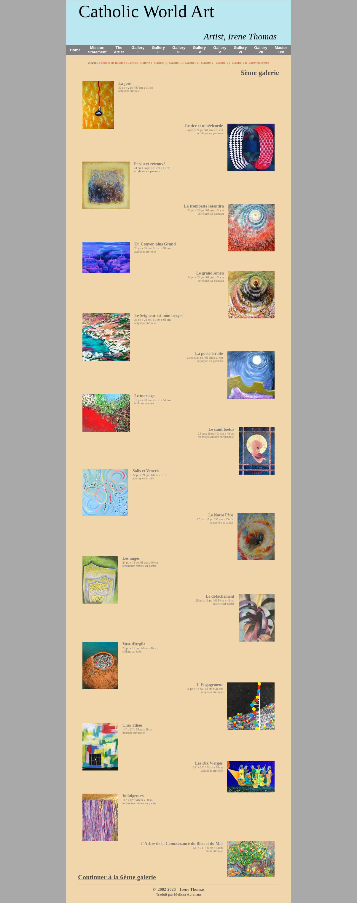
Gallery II (158, 49)
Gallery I (137, 49)
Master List (281, 49)
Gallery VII (260, 49)
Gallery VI (240, 49)
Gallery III (178, 49)
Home (75, 50)
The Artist (119, 49)
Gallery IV (199, 49)
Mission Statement (97, 49)
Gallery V (219, 49)
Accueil (93, 62)
